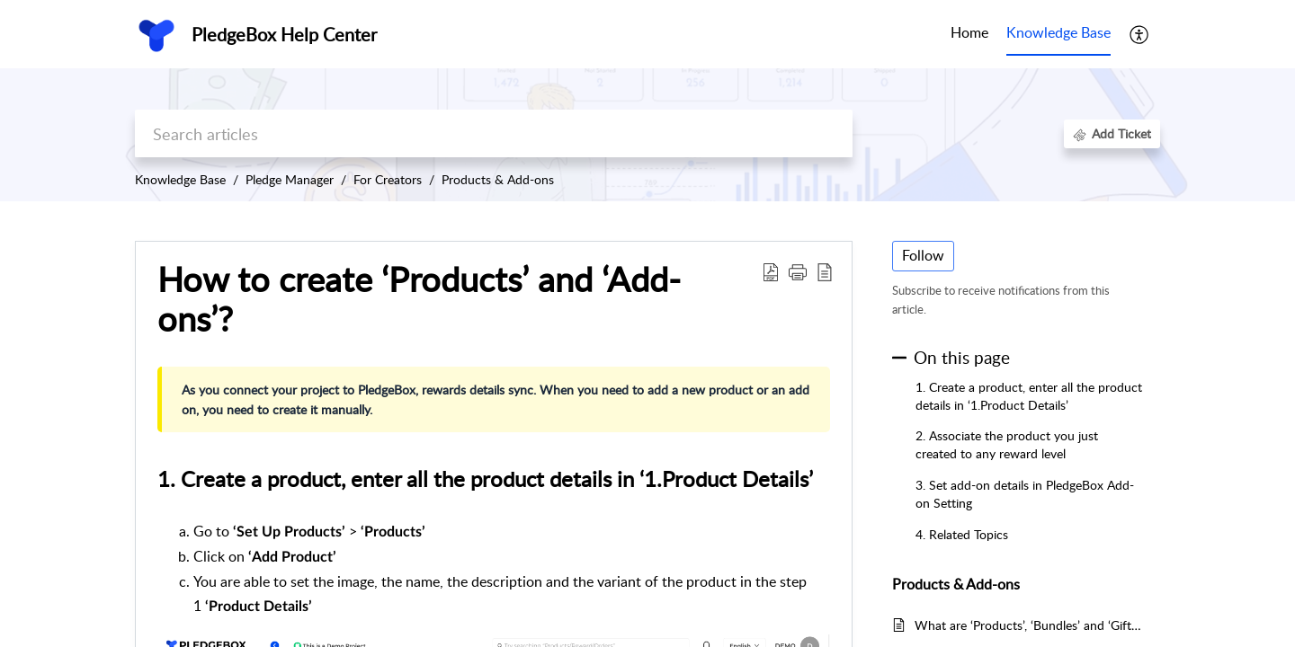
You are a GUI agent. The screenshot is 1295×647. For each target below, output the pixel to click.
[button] (1140, 34)
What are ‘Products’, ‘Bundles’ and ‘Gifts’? (1028, 625)
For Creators (387, 179)
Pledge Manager (290, 179)
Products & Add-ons (498, 179)
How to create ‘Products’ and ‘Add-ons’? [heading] (419, 299)
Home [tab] (969, 32)
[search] (494, 133)
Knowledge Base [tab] (1058, 32)
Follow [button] (923, 255)
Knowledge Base (180, 179)
